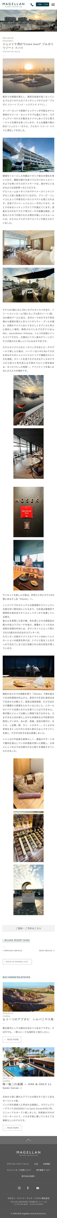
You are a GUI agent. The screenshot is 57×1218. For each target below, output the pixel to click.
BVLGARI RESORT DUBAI (16, 940)
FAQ (36, 1164)
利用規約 (46, 1164)
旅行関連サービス (43, 1170)
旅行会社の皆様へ (28, 1176)
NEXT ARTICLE (46, 950)
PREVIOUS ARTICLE (12, 950)
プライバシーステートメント (18, 1164)
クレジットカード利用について (19, 1170)
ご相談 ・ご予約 (42, 4)
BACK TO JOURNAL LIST (16, 962)
